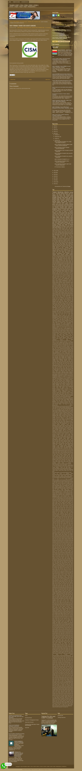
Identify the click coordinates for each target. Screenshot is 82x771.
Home (10, 1)
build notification (65, 514)
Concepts (56, 338)
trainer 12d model (64, 657)
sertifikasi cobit (66, 642)
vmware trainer (66, 699)
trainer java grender (62, 201)
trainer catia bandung (67, 659)
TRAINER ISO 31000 (62, 444)
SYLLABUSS (64, 431)
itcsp (66, 580)
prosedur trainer (64, 636)
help (62, 262)
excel (63, 261)
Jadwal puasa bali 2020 (56, 397)
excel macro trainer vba (68, 261)
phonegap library (67, 624)
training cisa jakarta (69, 684)
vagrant (53, 699)
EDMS (60, 351)
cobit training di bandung (64, 528)
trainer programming (61, 217)
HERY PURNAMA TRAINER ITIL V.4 (62, 159)
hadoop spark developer (64, 564)
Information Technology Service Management (62, 380)
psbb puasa (69, 636)
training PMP (71, 682)
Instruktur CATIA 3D (70, 385)
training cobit (59, 685)
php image (57, 626)
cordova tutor (54, 530)
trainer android (58, 267)
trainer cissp (59, 268)
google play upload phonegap (62, 562)
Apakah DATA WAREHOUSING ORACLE (65, 278)
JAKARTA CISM (30, 21)
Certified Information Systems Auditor (64, 332)
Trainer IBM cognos (69, 456)
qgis (63, 638)
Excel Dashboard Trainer (56, 355)
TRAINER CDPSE (56, 254)
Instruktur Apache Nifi (62, 385)
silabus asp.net (67, 644)
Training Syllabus (55, 470)
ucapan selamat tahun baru (66, 695)
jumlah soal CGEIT (55, 597)
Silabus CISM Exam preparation (65, 437)
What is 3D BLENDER (63, 485)
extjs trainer (61, 203)
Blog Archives (66, 41)
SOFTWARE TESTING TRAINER (60, 429)
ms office (68, 613)
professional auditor (62, 635)
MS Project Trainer (66, 235)
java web (71, 595)
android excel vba (63, 257)
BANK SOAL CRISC (62, 286)
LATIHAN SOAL (70, 250)
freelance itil (59, 262)
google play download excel (64, 561)
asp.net (61, 505)
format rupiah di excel (66, 548)
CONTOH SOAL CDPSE (58, 305)
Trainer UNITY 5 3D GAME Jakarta (67, 460)
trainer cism (68, 241)
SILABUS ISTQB (57, 427)
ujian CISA (59, 272)
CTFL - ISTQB (54, 308)
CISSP (69, 227)
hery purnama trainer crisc (66, 567)
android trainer (60, 501)
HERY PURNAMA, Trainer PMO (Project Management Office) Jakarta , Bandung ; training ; (62, 108)
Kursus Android (64, 250)
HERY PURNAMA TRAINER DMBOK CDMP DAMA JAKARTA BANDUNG (63, 145)
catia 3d (71, 520)
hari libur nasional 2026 (60, 566)
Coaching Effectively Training (64, 337)
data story (67, 533)
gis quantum (54, 560)
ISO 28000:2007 (61, 370)
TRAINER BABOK (69, 253)
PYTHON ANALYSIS (55, 412)
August (56, 138)
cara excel (63, 518)
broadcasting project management (58, 513)
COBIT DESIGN (55, 304)
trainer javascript (65, 670)
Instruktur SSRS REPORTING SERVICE (63, 392)
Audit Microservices (64, 284)
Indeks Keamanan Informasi (68, 378)
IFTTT (53, 193)
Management (61, 401)
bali (68, 212)
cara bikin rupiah (66, 517)
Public (58, 423)
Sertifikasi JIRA (54, 436)
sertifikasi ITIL (60, 642)
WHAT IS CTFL (55, 483)
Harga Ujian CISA (55, 362)
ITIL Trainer (71, 249)
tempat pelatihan (55, 220)
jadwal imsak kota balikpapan (68, 582)
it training (71, 263)
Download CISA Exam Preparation (61, 350)
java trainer (68, 595)
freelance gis (62, 551)
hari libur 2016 (69, 565)
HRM (62, 361)
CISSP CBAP (59, 245)
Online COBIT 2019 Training (57, 407)
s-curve (65, 639)
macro (66, 218)
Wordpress (61, 498)
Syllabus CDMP (70, 441)
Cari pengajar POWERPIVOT (66, 323)
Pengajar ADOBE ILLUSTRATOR (61, 414)
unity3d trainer (61, 697)
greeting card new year (66, 563)
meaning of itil (67, 610)
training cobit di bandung (66, 685)
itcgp (61, 580)
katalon (72, 598)
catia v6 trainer (70, 521)
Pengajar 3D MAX (55, 413)
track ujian (59, 657)
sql (58, 650)
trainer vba (54, 271)
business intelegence (55, 515)
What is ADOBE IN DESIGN (57, 486)
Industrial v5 (54, 379)
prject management (55, 635)
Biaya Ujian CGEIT (55, 233)
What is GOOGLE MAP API (65, 491)
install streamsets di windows (62, 577)
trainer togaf (71, 242)
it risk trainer (70, 579)
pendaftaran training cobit (61, 621)
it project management (59, 263)
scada (68, 639)
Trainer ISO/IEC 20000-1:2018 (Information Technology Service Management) (61, 59)
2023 (55, 131)
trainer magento (70, 671)
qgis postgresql (66, 216)
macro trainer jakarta (67, 605)
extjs (65, 204)
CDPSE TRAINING (55, 294)
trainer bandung (58, 227)
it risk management (64, 579)
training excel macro (57, 196)
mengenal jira (56, 612)
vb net (56, 699)
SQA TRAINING (59, 430)
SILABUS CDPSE (65, 426)
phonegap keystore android (59, 624)
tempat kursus (56, 200)
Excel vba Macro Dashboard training (16, 733)
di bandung (70, 224)
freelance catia (65, 550)
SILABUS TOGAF (58, 428)
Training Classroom (61, 717)
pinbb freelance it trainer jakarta (64, 627)
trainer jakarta (61, 242)
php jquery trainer (62, 626)
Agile (61, 243)
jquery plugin (62, 596)
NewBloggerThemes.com (55, 769)
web (58, 243)
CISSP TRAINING (59, 302)
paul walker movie (61, 620)
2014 (55, 183)
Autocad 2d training (55, 285)
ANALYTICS (65, 275)
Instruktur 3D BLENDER (66, 381)
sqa (68, 231)
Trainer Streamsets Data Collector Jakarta (66, 459)
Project (72, 235)
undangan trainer (70, 696)
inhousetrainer (54, 576)
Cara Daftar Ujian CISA (65, 308)
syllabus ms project (59, 651)
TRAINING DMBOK (64, 254)
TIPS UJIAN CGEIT (61, 443)
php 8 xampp (71, 625)
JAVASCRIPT (62, 394)
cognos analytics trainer (58, 529)
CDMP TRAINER (61, 292)
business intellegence (68, 206)
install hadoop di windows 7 (62, 576)
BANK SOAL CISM (55, 286)
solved (60, 225)
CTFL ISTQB (59, 308)
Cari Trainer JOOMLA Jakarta (64, 316)
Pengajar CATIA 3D (55, 416)
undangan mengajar (64, 696)
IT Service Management (63, 249)
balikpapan (61, 259)
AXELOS (61, 276)
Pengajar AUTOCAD (62, 415)
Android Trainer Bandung (68, 232)
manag (72, 607)
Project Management (56, 226)
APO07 (53, 276)
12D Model (60, 232)
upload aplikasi (54, 698)
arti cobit (69, 504)
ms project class (57, 614)
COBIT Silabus (60, 304)
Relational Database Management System (60, 424)
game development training (59, 559)
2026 (55, 125)
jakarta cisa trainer (62, 594)
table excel (68, 651)
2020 (55, 172)
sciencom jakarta (55, 640)
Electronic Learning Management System (59, 354)
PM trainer (63, 409)
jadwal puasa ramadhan (66, 590)
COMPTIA (64, 304)
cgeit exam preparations (63, 523)
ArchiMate (59, 284)
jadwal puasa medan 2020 (68, 589)
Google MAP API (64, 234)
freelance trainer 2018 (69, 553)
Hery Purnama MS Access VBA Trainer (67, 365)
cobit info (58, 528)
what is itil (63, 272)
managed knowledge (65, 608)
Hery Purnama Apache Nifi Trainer (61, 364)
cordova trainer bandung (69, 529)
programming (60, 240)
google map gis (68, 560)
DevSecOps (58, 246)
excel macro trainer (55, 544)
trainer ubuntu (54, 681)
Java (61, 235)
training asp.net (63, 683)
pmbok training (60, 629)
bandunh (62, 507)
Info (57, 379)
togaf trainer (69, 656)
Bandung (60, 192)
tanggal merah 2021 (64, 652)
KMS (59, 398)
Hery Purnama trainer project (61, 248)
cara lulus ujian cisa (58, 519)
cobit (63, 197)
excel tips (62, 545)
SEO (53, 426)
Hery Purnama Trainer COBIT (62, 367)
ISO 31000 (57, 249)
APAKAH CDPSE (70, 275)
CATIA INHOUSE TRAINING (57, 290)
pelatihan (66, 203)
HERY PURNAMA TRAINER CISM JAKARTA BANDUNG (23, 25)
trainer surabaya (70, 270)
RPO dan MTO (70, 423)
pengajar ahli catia (69, 621)
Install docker (59, 381)
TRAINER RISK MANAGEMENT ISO (66, 446)
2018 (55, 176)
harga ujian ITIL (63, 565)
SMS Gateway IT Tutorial (65, 428)
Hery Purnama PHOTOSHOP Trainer (58, 366)
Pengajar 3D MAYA (62, 413)
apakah (66, 202)
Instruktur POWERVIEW (62, 391)
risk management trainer (59, 639)
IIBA (72, 368)
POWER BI (63, 410)
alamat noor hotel (55, 257)
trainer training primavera (68, 680)
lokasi (59, 604)
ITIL (72, 193)
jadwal (59, 222)
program (67, 635)
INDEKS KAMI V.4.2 (57, 369)
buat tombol (57, 514)
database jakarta (61, 534)
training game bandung (65, 686)
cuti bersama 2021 (63, 531)
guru (53, 211)
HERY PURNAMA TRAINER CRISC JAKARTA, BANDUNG (62, 162)
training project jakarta (66, 690)
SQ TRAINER (68, 429)
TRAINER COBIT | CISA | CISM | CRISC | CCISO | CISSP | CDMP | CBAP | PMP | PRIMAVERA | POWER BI (23, 7)
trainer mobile (54, 672)
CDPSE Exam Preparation (56, 293)
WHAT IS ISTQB (60, 483)
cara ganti (67, 518)
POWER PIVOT (67, 410)
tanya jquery (56, 653)
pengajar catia (54, 622)
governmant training (58, 563)
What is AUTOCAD (60, 488)
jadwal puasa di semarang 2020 (57, 589)
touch (56, 657)
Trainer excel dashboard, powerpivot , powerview (14, 726)
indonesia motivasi (60, 574)
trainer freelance (64, 222)
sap (72, 198)
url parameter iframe (68, 698)
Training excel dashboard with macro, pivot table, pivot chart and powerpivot (16, 716)
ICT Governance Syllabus (60, 166)
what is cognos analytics (63, 702)
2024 (55, 129)
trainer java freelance (58, 670)
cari (67, 221)
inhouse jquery (70, 574)
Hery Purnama (66, 194)
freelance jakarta (69, 204)
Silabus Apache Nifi (67, 436)
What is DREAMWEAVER (66, 490)
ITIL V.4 (62, 377)
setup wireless (61, 643)
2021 (55, 170)
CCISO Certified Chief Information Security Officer (60, 291)
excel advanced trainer (57, 543)
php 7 (67, 625)
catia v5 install (65, 521)
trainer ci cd (57, 660)
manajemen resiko (65, 609)
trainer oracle (62, 269)
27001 (58, 275)
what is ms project (67, 703)
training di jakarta (69, 220)
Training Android (67, 255)
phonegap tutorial (58, 625)
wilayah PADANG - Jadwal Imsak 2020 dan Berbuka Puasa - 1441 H (65, 50)
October (56, 134)
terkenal (67, 200)
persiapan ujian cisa (61, 623)
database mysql (67, 534)
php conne (54, 626)
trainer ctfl (68, 268)
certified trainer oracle (69, 522)
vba (69, 222)
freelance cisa (70, 550)
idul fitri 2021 (58, 573)
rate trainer (70, 218)
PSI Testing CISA (68, 411)
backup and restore (58, 506)
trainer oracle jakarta (67, 673)
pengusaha (71, 622)
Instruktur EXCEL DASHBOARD (67, 386)
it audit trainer (56, 579)
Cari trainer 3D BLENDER (64, 324)
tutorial (62, 193)
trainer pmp (66, 242)
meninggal (60, 612)
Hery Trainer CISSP (62, 368)
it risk (60, 579)
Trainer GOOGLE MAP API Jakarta (67, 455)
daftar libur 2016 (70, 532)
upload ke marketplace (61, 698)
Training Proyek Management (68, 469)
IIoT (53, 369)
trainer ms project (63, 211)
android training (65, 501)
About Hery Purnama (29, 722)
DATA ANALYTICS (69, 245)
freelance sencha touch (61, 553)
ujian (70, 197)
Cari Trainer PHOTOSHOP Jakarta (65, 318)
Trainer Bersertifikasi (64, 452)
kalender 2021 (62, 597)
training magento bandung (66, 688)
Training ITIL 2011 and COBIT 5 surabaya (48, 717)
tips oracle (60, 656)
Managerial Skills (67, 401)
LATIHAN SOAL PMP (56, 400)
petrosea (66, 623)
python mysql (60, 638)
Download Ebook (28, 717)
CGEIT (64, 223)
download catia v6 (65, 537)
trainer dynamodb (55, 665)
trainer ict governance (69, 667)
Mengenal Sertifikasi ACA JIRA (58, 32)
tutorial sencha (54, 695)
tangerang (71, 203)
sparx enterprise (55, 650)
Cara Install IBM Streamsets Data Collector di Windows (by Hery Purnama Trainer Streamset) (61, 30)
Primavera (54, 224)
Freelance (54, 210)
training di (60, 209)
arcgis (53, 259)
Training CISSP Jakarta (64, 461)
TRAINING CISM (37, 21)
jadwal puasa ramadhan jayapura (63, 592)
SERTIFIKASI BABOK (58, 426)
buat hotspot (69, 513)
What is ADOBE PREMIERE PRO (57, 487)
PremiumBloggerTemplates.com (45, 769)
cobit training (58, 204)
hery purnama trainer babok (57, 567)
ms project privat (62, 614)
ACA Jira (60, 275)
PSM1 (72, 411)
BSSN (53, 287)
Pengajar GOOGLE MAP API (65, 416)
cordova (63, 529)
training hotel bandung (66, 687)
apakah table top (55, 504)
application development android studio (66, 258)
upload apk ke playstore (69, 697)
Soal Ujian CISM (57, 440)
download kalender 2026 (68, 538)
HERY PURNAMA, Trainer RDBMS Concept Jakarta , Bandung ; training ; (61, 67)
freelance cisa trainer (56, 551)
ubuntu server (59, 695)
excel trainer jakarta (67, 545)
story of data (63, 650)
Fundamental (71, 355)
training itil (54, 272)
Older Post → (48, 79)
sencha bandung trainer (62, 641)
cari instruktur (55, 207)
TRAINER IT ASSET (56, 445)
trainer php (58, 674)
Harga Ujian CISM (62, 362)
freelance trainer (61, 202)
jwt (59, 597)
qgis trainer (66, 638)
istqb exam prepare (66, 578)
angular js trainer (58, 502)
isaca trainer (54, 578)
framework (71, 548)
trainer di (64, 225)
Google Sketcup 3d (56, 247)
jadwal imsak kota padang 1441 (58, 583)
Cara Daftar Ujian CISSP (60, 309)
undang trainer (58, 696)
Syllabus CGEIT (55, 442)
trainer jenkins (70, 670)
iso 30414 (61, 578)
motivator (64, 613)
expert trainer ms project (65, 546)
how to (61, 230)
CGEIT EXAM (66, 294)
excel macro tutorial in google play (65, 544)
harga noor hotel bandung (56, 565)
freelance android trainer (59, 550)
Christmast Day (68, 336)
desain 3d (68, 535)
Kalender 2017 (62, 398)
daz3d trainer (57, 535)
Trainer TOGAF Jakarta (56, 460)
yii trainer (56, 232)
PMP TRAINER (58, 410)
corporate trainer (65, 210)
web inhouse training (61, 700)
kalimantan (62, 598)
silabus (54, 194)
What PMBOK (57, 485)
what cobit (71, 701)
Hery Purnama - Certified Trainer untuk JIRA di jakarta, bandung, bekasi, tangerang (61, 38)
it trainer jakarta (66, 263)
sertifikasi (65, 240)
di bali (56, 536)
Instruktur (64, 221)
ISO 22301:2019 (69, 369)
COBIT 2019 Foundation (61, 303)
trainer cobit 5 (66, 660)
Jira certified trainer (69, 397)
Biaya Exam (63, 288)
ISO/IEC (66, 370)
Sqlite (64, 253)
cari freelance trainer (63, 213)
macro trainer (62, 605)
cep (60, 260)
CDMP (61, 223)
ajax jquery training (60, 499)
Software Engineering (63, 440)
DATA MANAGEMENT (56, 234)
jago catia (71, 593)
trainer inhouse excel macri (65, 668)
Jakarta (66, 192)
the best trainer (55, 241)
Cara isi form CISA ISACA (69, 309)
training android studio (56, 683)
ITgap (55, 378)
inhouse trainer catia (55, 575)
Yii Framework (70, 236)
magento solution (58, 607)
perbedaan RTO (55, 623)
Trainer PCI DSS (66, 458)
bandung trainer (65, 228)
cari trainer (59, 194)
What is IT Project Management (65, 492)
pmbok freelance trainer (66, 628)
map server (71, 609)
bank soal (65, 507)
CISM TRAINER (16, 21)
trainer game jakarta (60, 666)
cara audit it (54, 517)
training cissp (54, 685)
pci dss (66, 620)
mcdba (64, 610)
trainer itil (57, 229)
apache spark (60, 503)
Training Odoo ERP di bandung (57, 469)
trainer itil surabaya (62, 669)
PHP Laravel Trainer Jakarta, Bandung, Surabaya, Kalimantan (60, 115)
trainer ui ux (59, 681)
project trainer (71, 635)
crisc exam (66, 530)
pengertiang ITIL (66, 622)
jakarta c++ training (55, 594)
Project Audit (60, 421)
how (57, 225)
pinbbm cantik (58, 628)
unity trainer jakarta (55, 697)
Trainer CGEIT (63, 236)
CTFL (69, 225)
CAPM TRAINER (70, 289)
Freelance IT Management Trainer (32, 719)
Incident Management (60, 378)
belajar (66, 224)
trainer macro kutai (64, 671)
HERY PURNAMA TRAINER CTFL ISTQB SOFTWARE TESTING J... (63, 142)
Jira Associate (63, 397)
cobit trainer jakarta (64, 260)
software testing (70, 240)
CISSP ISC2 (64, 245)
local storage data (55, 604)
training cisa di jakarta (69, 271)
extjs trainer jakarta (65, 547)
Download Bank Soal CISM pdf (61, 349)
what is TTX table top (55, 702)
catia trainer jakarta (60, 521)
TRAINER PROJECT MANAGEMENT (66, 445)
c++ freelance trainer (63, 515)
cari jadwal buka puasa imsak (65, 520)
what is (71, 209)
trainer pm (60, 675)
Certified (58, 330)
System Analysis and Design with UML (66, 442)
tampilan (59, 652)
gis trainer (71, 210)
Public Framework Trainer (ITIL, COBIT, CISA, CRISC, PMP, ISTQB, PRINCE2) (62, 101)
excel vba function (58, 546)
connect (67, 226)
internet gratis (70, 577)
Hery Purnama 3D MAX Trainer (59, 363)
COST (58, 306)
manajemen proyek (58, 609)
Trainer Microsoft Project (59, 458)
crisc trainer (54, 531)
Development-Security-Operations (65, 348)
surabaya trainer (67, 650)
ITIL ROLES (59, 377)
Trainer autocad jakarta (59, 255)
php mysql (67, 626)
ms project (57, 223)
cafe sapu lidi (69, 515)
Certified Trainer (62, 334)
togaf (59, 218)
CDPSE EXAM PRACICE (69, 292)
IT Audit (70, 234)
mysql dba (70, 207)
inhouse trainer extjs (62, 575)
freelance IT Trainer (55, 549)
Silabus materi (69, 439)
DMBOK (53, 246)
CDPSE (71, 221)
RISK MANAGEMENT (63, 423)
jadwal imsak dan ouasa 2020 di (67, 581)
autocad (56, 259)
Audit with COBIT (59, 244)
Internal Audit (64, 393)
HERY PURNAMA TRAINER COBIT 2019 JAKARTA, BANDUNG (63, 164)
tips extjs (57, 656)
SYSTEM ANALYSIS (69, 431)
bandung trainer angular (56, 507)
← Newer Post (12, 79)
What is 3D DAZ (70, 485)
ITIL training (59, 212)
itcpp (64, 580)
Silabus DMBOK (66, 438)
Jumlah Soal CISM (55, 398)
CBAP (67, 227)
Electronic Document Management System (66, 353)
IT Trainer (57, 235)
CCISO (63, 229)
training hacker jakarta (59, 687)
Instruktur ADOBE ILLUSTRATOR (64, 383)
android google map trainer (64, 500)
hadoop (66, 197)
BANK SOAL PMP (70, 286)
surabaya (54, 229)
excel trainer (54, 262)
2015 (55, 181)
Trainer (54, 192)
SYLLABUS (63, 226)
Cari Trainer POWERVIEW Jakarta (65, 320)
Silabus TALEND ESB (62, 439)
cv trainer (63, 218)
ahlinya (58, 230)
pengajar (54, 197)
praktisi (58, 208)
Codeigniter (68, 223)
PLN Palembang (58, 409)
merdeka (64, 612)
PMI (65, 409)
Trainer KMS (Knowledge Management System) (62, 80)
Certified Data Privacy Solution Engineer (59, 331)
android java (71, 500)
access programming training (59, 256)
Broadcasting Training (63, 289)
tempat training (67, 208)
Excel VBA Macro (69, 246)
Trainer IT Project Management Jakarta (58, 457)
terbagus (62, 200)
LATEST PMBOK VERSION (68, 399)
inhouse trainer (66, 230)
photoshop (62, 625)
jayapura (53, 596)
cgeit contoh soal (55, 523)
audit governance (66, 505)
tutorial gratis (66, 209)
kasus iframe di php (67, 598)
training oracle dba (59, 689)
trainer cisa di (61, 660)
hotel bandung (68, 568)
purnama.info (60, 715)
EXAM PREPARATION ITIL (56, 352)
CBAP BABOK (64, 290)
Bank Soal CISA (58, 288)
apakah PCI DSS (65, 503)
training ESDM (66, 682)
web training (71, 700)
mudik (67, 614)
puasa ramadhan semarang (63, 637)
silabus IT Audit (67, 643)
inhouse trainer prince (69, 575)
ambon (59, 500)
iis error (66, 573)
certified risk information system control (58, 522)
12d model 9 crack (59, 274)
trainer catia (61, 659)
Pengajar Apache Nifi (69, 415)
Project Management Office (60, 422)
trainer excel (61, 665)
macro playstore (56, 605)
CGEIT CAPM (61, 294)
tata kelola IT (61, 653)
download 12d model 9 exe (57, 537)
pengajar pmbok (60, 622)
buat (65, 513)
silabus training (64, 231)
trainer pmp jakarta (70, 675)
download (54, 225)
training (71, 192)
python (56, 638)
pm (61, 628)
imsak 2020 (69, 573)
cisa (61, 210)
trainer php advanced (63, 674)
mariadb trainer (54, 610)
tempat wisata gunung (66, 653)
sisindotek (62, 208)
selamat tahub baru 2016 (68, 640)
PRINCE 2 (56, 411)
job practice (57, 596)
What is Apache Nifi (67, 488)
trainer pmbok (67, 269)
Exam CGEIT (71, 354)
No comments (48, 27)
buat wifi (60, 514)
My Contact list (25, 1)
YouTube (58, 193)
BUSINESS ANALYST (69, 287)
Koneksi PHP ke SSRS (59, 399)
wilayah (56, 704)
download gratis (63, 207)
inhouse (66, 193)
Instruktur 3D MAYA (66, 382)
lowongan (68, 198)
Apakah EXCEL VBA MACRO (68, 279)
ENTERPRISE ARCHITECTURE (67, 351)
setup (58, 643)
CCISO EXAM (71, 291)
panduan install (54, 620)
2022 (55, 133)
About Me (27, 727)
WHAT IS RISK (58, 484)
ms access (54, 206)
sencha (56, 641)
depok (62, 204)
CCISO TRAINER (55, 292)
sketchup (59, 197)
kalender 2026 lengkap (69, 597)
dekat (66, 535)
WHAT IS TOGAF (65, 484)
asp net (58, 505)
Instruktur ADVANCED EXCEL (67, 384)
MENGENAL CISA (55, 401)
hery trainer (66, 196)
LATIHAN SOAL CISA (56, 251)
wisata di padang (61, 704)
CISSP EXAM (58, 301)
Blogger (68, 186)
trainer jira (54, 671)
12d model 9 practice (65, 274)
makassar (68, 607)
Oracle (53, 204)
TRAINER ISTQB (70, 444)
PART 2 (56, 408)
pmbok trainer (55, 240)
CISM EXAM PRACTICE (67, 299)
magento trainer (64, 607)
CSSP (72, 307)
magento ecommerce (66, 606)
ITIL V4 (72, 377)
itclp (62, 580)
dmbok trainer (59, 536)
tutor (60, 229)
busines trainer (70, 514)
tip (72, 655)
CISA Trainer (67, 229)
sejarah (62, 640)
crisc (69, 221)
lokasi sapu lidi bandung (64, 604)
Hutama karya (67, 368)
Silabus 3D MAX (60, 436)
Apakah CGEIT (67, 277)
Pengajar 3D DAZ (70, 412)
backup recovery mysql (67, 506)
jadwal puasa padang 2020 (57, 590)
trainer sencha (62, 220)
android (59, 228)
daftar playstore (54, 533)
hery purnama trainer (23, 21)
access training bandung (67, 498)
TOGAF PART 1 (55, 444)
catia (56, 218)
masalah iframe (60, 610)
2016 (55, 179)
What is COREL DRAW (61, 489)
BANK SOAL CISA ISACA (69, 285)
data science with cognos (62, 533)
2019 (55, 174)
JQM (60, 250)
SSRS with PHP (65, 430)
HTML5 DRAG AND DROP (68, 361)
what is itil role (61, 703)
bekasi (70, 202)
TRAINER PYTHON (55, 446)
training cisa (64, 684)
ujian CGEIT (54, 243)
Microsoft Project (60, 206)
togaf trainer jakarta (62, 241)
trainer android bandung (65, 267)
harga (58, 198)
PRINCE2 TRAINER (62, 411)
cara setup (67, 519)
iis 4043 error (62, 573)
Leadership (69, 400)
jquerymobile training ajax (68, 596)
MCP (72, 400)
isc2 (57, 578)
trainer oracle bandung (59, 673)
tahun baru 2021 (55, 652)
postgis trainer (59, 216)
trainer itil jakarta (57, 269)
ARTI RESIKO (57, 276)
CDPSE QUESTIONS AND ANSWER (67, 293)
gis (66, 559)
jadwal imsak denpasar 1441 (57, 582)
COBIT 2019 (70, 233)
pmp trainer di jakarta (65, 629)
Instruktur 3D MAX (59, 382)
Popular (55, 41)
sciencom (71, 639)
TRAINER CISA (60, 224)
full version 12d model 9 (59, 558)
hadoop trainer (70, 564)
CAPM (61, 233)
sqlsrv (60, 650)
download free (59, 261)
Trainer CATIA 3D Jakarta (59, 453)
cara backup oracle (60, 517)
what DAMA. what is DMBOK (64, 701)
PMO (68, 409)
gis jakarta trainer (70, 559)
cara (70, 193)
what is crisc (69, 702)
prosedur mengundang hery (56, 636)
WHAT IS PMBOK (67, 483)
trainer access (65, 658)
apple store (60, 504)
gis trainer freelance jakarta (61, 560)
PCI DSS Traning (60, 408)
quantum (69, 638)
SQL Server (54, 222)
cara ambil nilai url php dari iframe (67, 516)
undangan (68, 217)
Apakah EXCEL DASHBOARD (57, 279)
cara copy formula (58, 518)
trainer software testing (63, 270)
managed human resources (56, 608)
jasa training (64, 215)
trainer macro (58, 671)
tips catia (53, 656)
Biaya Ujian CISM (68, 288)
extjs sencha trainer (58, 547)
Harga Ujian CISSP (68, 362)
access (57, 203)
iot (72, 577)
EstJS (67, 354)
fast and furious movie (58, 548)
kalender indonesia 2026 (56, 598)
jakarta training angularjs (61, 595)
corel (55, 261)
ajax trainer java (66, 499)
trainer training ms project (59, 680)
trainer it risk (57, 669)
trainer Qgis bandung (59, 658)
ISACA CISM (63, 369)
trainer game (66, 665)
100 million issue (61, 273)
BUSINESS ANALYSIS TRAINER (60, 287)
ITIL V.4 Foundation (67, 377)
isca (58, 578)
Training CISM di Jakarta (56, 461)
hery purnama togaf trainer (68, 566)
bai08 (72, 506)
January (56, 140)
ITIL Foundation (63, 376)
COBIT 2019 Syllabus (69, 303)
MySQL (58, 210)
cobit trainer (70, 228)
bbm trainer (69, 507)
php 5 (65, 625)
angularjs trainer (64, 502)
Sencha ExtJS (55, 228)
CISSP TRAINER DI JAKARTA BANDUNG (18, 742)
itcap (59, 580)
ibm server (62, 198)
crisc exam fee (70, 530)
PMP (72, 223)
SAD (72, 425)
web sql (67, 700)
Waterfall (69, 484)
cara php (63, 519)
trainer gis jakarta (66, 666)
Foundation (66, 355)
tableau (72, 651)
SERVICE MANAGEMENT (57, 253)
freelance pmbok (65, 552)
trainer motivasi (64, 672)
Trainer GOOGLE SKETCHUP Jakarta (59, 456)
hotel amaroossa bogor (62, 568)
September (57, 136)
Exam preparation (58, 221)
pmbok (53, 231)
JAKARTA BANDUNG (55, 394)
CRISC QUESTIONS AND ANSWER (64, 307)
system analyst (64, 651)
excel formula (63, 543)
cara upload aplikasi (57, 520)
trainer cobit (64, 268)
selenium (53, 641)
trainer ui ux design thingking (66, 681)
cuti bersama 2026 (70, 531)
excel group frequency (69, 543)
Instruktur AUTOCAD (55, 385)
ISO (65, 369)
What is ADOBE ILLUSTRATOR (67, 486)
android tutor (71, 501)
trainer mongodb (59, 672)
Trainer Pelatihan (16, 1)
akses (70, 499)
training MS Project (60, 271)
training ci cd (59, 684)
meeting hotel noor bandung (61, 611)
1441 (70, 274)
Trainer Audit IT (57, 452)
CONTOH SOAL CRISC (66, 305)
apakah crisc (71, 503)
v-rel (72, 698)
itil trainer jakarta (70, 580)
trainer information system (56, 668)
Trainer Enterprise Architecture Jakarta (63, 454)
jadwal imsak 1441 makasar (57, 581)
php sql (70, 626)
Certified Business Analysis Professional (66, 330)
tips (69, 231)
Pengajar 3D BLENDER (63, 412)
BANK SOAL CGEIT (67, 244)
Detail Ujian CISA (55, 348)
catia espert (54, 521)
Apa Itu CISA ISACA (66, 276)
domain (63, 536)
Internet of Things (70, 393)
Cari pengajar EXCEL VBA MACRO (64, 322)
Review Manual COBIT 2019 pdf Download (64, 425)
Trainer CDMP (66, 453)
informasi (65, 574)
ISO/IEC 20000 (70, 370)
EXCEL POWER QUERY (66, 352)
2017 (55, 178)
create (63, 530)
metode (67, 612)
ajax (72, 194)
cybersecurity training (64, 532)
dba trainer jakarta (62, 535)
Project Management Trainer (67, 252)
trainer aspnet (56, 659)
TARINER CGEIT (55, 443)
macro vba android (58, 606)
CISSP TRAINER (64, 301)
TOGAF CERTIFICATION (69, 443)
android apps (64, 212)
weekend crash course (56, 701)
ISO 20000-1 (69, 248)
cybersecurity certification (56, 532)
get (65, 559)
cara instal (65, 259)
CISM (53, 221)
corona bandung (59, 530)
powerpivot (54, 208)
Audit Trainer (71, 284)
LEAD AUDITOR (64, 400)
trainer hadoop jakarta (61, 667)
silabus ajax (63, 644)
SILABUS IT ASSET (63, 427)
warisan (70, 699)
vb (66, 225)
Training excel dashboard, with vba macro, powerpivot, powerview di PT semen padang (18, 754)
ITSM (53, 378)
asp (56, 505)
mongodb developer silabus (58, 613)
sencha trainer (68, 641)
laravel (71, 196)
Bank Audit (54, 288)
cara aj (61, 516)
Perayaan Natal (55, 421)
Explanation (63, 355)
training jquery (59, 688)
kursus (56, 211)
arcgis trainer (65, 504)
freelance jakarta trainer (65, 214)
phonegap (71, 230)
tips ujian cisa (64, 656)
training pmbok (64, 689)
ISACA (71, 225)
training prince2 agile (59, 690)
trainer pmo (64, 675)
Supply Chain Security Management (62, 441)
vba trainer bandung (60, 699)
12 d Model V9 (67, 273)
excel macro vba (55, 214)
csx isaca (58, 531)
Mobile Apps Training (66, 251)
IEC (70, 368)
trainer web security (60, 682)
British (58, 289)
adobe (72, 256)
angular (53, 502)
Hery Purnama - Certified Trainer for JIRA (60, 35)
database (56, 534)
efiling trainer (70, 213)
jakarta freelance (68, 594)
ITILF (72, 227)
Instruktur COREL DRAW (56, 386)
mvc (68, 614)
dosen (65, 536)
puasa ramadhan (58, 231)
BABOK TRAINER (62, 285)
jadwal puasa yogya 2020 (65, 593)
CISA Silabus (60, 299)
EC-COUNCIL (63, 246)
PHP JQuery (58, 252)
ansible (56, 503)
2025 (55, 127)
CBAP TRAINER (70, 290)
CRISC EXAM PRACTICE (63, 306)
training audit (68, 683)
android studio (54, 501)
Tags (60, 41)
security (60, 640)
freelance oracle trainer (58, 552)
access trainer (67, 256)
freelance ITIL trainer (63, 549)
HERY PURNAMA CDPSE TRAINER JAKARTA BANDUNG (62, 148)
